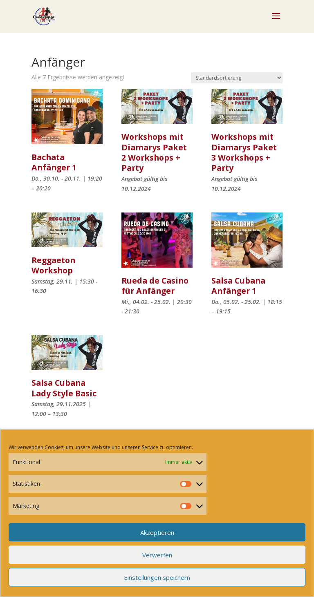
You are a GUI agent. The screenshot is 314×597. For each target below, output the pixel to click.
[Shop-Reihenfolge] (237, 77)
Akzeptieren (157, 532)
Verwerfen (157, 555)
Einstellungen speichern (157, 577)
